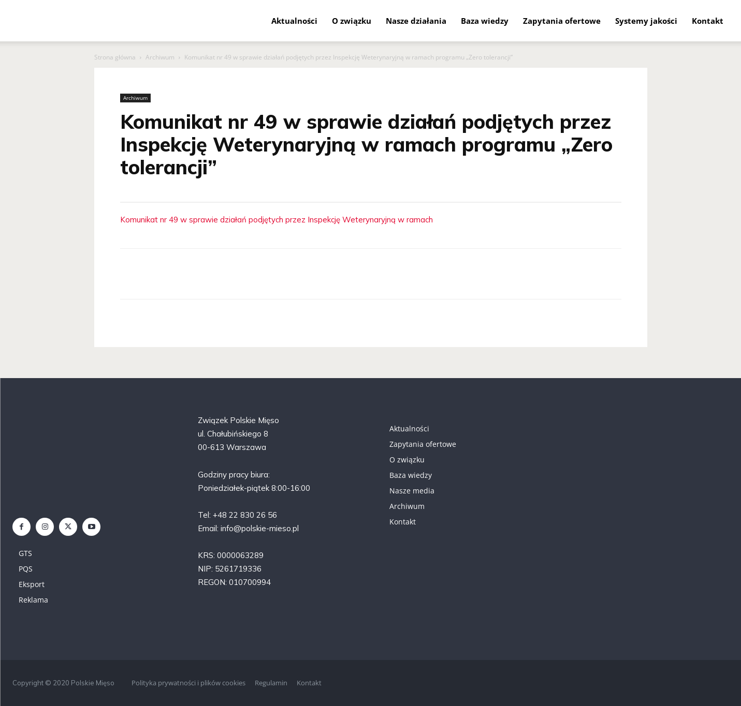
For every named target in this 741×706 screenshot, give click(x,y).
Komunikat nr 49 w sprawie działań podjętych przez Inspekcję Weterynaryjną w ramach (276, 219)
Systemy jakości (646, 21)
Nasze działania (416, 21)
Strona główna (115, 57)
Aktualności (294, 21)
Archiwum (160, 57)
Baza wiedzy (484, 21)
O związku (351, 21)
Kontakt (707, 21)
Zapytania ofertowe (562, 21)
